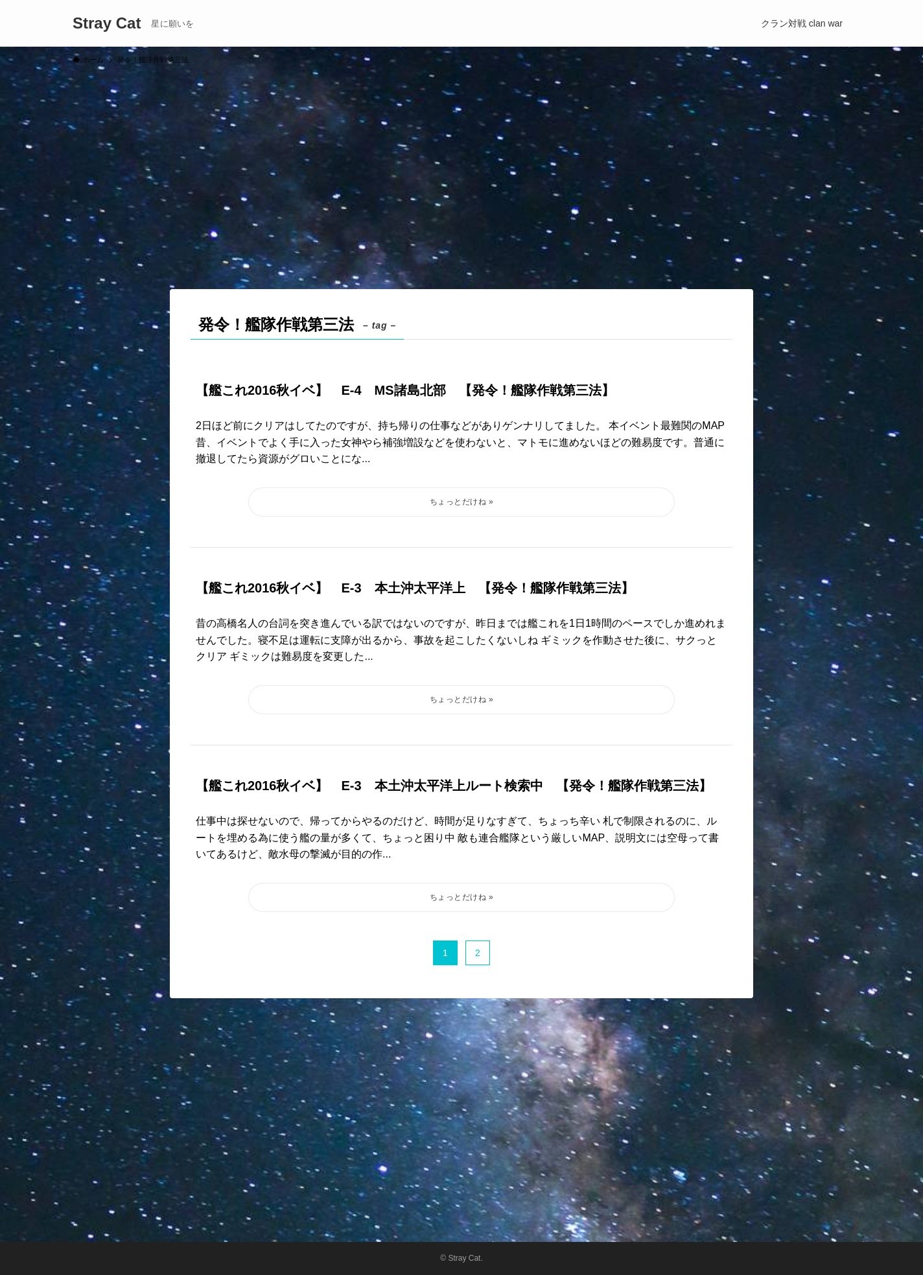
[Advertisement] (461, 171)
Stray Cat (107, 23)
